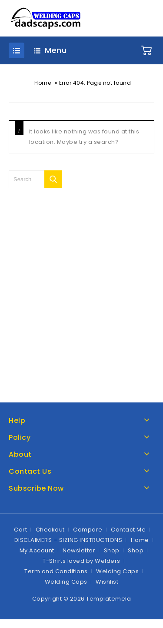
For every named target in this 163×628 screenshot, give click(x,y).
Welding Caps (117, 571)
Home (42, 82)
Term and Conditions (56, 571)
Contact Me (128, 529)
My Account (37, 550)
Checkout (50, 529)
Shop (112, 550)
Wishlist (107, 582)
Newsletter (79, 550)
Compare (88, 529)
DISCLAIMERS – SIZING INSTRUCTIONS (68, 540)
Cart (20, 529)
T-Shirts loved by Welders (81, 561)
